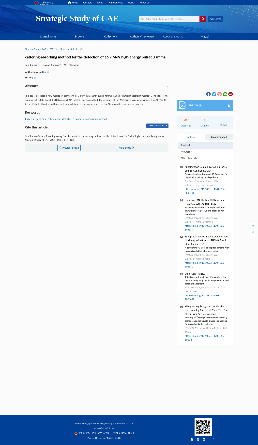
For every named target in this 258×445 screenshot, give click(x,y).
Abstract (185, 145)
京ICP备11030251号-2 (123, 433)
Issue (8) (70, 49)
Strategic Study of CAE (35, 49)
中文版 (204, 36)
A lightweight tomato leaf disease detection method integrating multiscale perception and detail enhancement (207, 280)
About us (144, 2)
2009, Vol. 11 (56, 49)
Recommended (219, 137)
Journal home (48, 36)
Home (73, 2)
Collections (111, 36)
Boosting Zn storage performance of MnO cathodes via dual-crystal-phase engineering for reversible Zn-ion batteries (206, 321)
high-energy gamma (35, 119)
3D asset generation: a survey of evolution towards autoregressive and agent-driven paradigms (205, 210)
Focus (100, 2)
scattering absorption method (91, 119)
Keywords (186, 151)
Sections (190, 137)
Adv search (215, 18)
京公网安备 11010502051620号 (92, 433)
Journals (87, 2)
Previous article (69, 147)
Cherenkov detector (60, 119)
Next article (126, 147)
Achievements (115, 2)
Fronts (131, 2)
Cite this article (189, 158)
